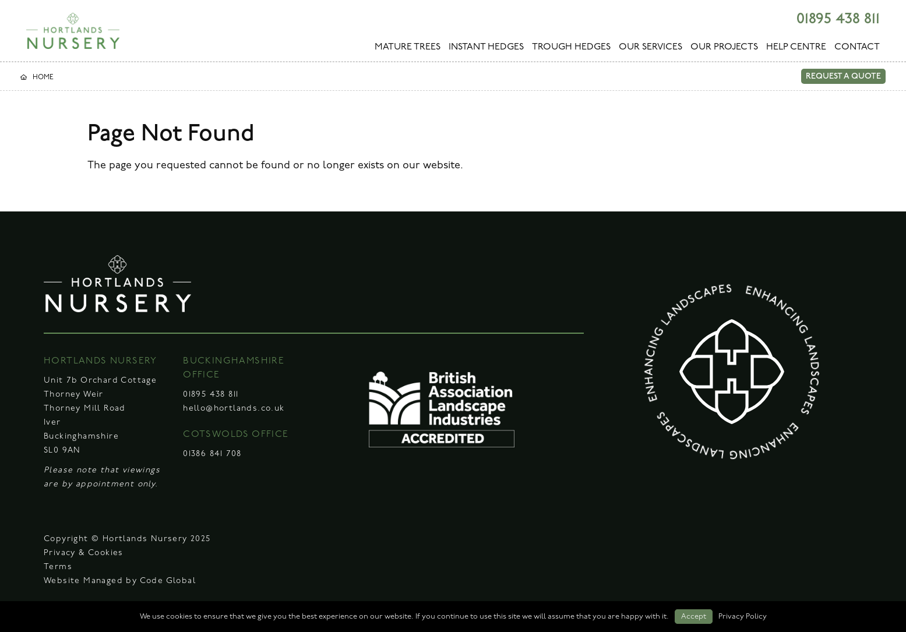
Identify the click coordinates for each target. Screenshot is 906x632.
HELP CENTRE (796, 47)
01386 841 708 (212, 454)
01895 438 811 (838, 19)
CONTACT (857, 47)
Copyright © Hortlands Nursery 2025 (127, 539)
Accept (693, 616)
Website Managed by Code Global (120, 581)
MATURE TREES (407, 47)
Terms (58, 567)
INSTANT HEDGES (486, 47)
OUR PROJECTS (724, 47)
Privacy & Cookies (84, 553)
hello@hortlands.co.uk (233, 408)
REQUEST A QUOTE (843, 76)
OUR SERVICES (650, 47)
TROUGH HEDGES (571, 47)
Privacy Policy (742, 616)
